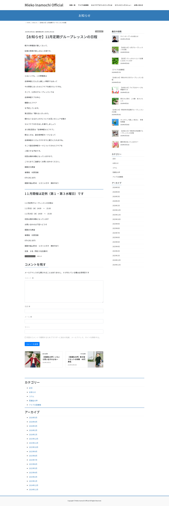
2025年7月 (116, 233)
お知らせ (99, 31)
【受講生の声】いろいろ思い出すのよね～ (51, 358)
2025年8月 (116, 228)
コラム (115, 168)
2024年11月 (117, 265)
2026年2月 (116, 201)
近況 (114, 159)
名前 (27, 306)
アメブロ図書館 (118, 177)
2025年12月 (117, 210)
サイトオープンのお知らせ (129, 36)
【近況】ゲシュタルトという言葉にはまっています (131, 59)
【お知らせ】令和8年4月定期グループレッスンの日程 (127, 111)
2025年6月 (116, 237)
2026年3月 (116, 196)
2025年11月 (117, 215)
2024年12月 (117, 260)
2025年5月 (116, 242)
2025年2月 (116, 251)
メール (28, 316)
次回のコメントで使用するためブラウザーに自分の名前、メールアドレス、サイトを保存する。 (64, 337)
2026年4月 (116, 192)
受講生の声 (116, 172)
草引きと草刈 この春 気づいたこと (131, 100)
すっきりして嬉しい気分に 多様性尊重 (131, 121)
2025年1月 (116, 255)
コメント (29, 278)
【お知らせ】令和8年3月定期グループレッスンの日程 (131, 132)
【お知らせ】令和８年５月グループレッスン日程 (127, 78)
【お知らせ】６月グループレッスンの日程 (131, 48)
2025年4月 (116, 246)
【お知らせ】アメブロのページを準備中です (131, 88)
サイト (27, 327)
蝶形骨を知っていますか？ (129, 142)
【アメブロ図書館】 (119, 70)
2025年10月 (117, 219)
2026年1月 (116, 205)
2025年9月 (116, 224)
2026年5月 (116, 187)
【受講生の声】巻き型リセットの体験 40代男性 (76, 359)
